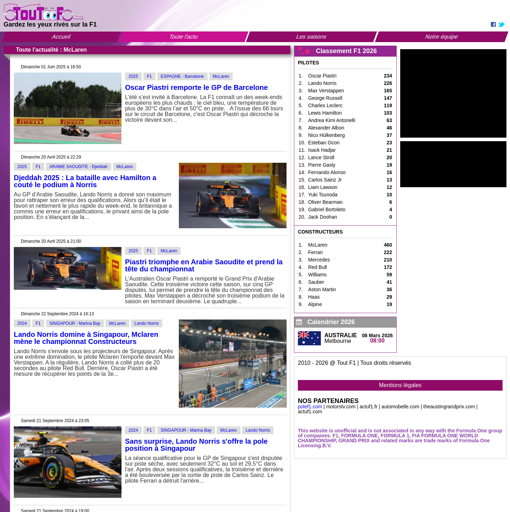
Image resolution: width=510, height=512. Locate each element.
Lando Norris (147, 323)
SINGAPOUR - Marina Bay (75, 323)
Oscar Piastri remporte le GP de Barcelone (196, 87)
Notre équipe (441, 37)
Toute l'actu (183, 37)
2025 (133, 76)
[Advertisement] (453, 93)
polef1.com (310, 406)
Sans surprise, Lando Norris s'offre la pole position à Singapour (196, 444)
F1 (149, 76)
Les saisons (312, 37)
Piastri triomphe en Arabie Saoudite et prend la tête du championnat (204, 265)
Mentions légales (400, 385)
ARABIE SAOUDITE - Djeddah (79, 166)
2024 (22, 323)
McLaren (221, 76)
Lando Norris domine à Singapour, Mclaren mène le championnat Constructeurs (86, 337)
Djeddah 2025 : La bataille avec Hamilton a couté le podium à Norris (85, 181)
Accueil (61, 37)
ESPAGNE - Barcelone (182, 76)
